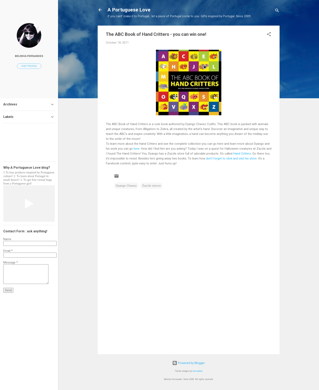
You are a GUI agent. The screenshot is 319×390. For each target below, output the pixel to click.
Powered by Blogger (188, 363)
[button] (268, 35)
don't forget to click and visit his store (231, 158)
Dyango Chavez (126, 186)
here (137, 148)
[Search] (277, 11)
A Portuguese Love (128, 10)
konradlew (198, 371)
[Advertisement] (188, 316)
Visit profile (29, 66)
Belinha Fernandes (29, 56)
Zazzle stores (151, 186)
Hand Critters (242, 153)
